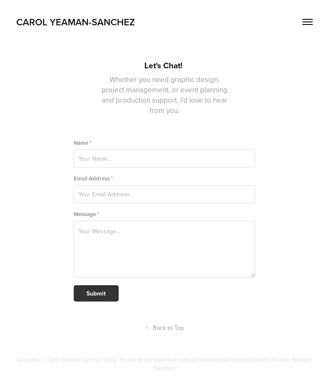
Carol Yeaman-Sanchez (75, 22)
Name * (83, 143)
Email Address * (93, 178)
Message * (86, 214)
